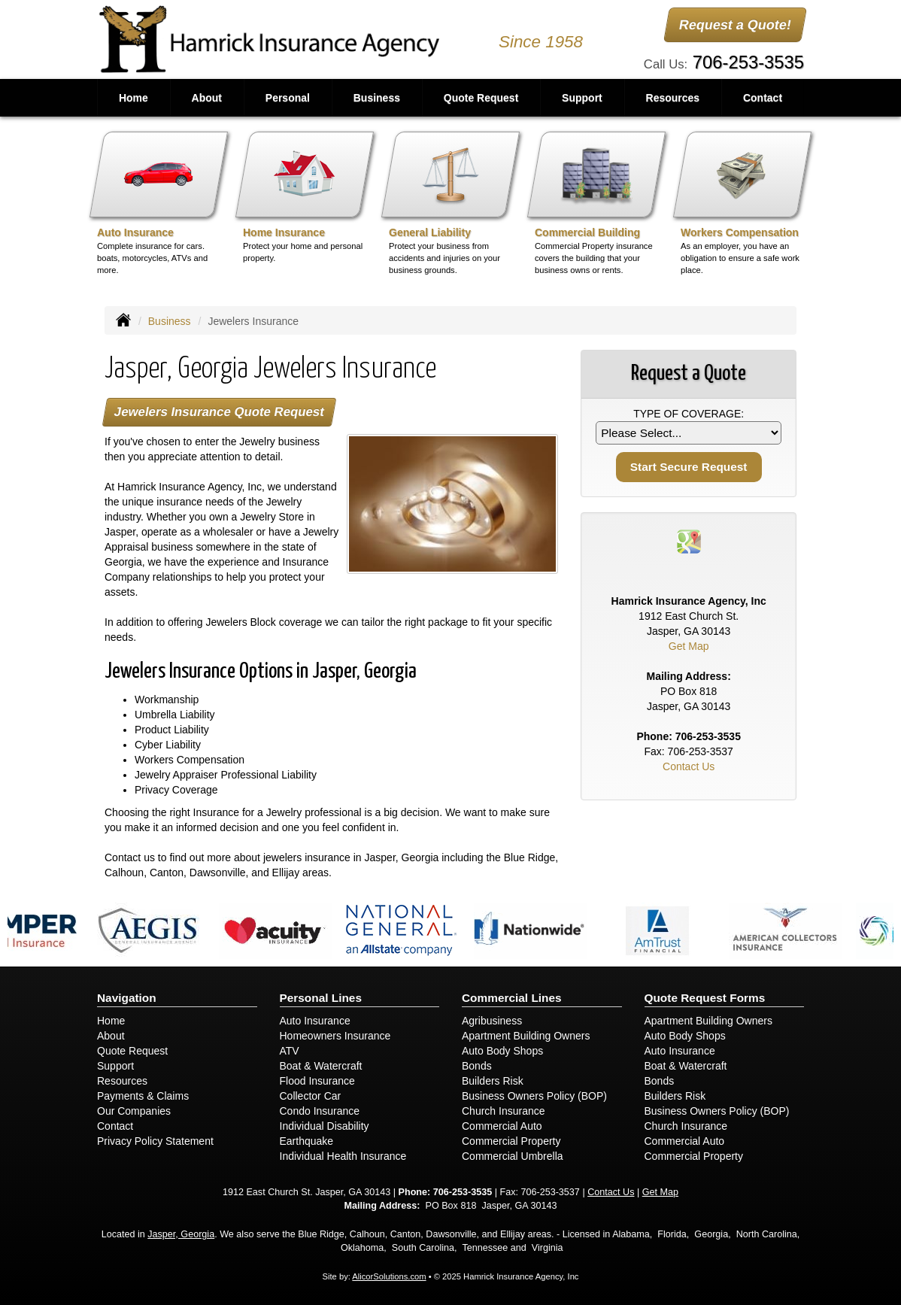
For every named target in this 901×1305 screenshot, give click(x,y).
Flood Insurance (317, 1081)
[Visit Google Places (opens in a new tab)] (689, 541)
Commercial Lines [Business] (512, 997)
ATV (289, 1051)
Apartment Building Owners (526, 1036)
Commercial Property (511, 1141)
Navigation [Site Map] (126, 997)
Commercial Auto (502, 1126)
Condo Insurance (320, 1111)
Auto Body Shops (502, 1051)
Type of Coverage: (688, 414)
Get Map (689, 646)
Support (115, 1066)
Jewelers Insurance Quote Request (219, 412)
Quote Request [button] (481, 98)
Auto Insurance (315, 1021)
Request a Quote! (735, 24)
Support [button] (582, 98)
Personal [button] (287, 98)
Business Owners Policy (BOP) (534, 1096)
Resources (122, 1081)
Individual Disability (324, 1126)
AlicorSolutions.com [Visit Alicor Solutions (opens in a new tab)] (389, 1276)
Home (133, 98)
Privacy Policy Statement (155, 1141)
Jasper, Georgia (180, 1234)
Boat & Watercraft (321, 1066)
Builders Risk (492, 1081)
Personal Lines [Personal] (321, 997)
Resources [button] (673, 98)
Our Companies (134, 1111)
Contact (762, 98)
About (207, 98)
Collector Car (310, 1096)
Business (169, 321)
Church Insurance (503, 1111)
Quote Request (132, 1051)
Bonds (477, 1066)
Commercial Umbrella (512, 1156)
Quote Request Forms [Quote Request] (705, 997)
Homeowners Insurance (335, 1036)
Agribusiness (492, 1021)
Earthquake (307, 1141)
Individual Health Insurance (343, 1156)
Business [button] (376, 98)
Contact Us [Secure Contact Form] (688, 766)
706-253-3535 (748, 62)
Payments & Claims (143, 1096)
